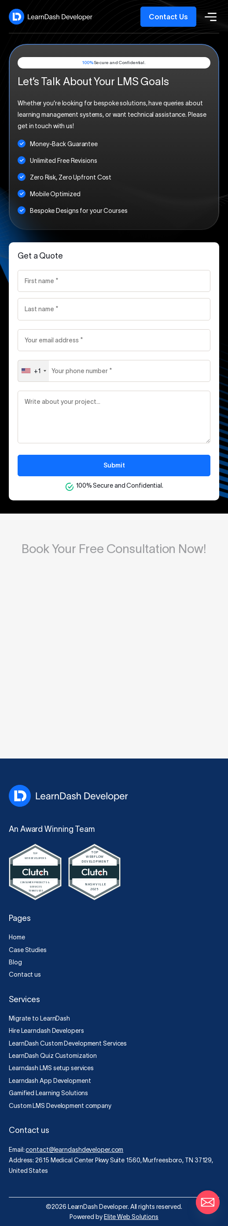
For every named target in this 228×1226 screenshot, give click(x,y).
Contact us (25, 974)
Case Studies (28, 949)
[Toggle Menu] (208, 16)
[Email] (208, 1202)
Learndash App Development (50, 1080)
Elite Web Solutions (131, 1216)
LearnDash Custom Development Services (68, 1043)
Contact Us (168, 17)
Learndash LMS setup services (51, 1067)
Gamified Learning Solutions (48, 1093)
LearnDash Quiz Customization (53, 1055)
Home (17, 937)
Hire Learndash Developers (46, 1030)
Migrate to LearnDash (39, 1018)
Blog (15, 962)
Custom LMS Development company (60, 1105)
